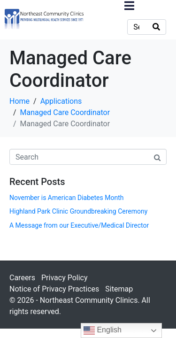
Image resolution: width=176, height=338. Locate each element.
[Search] (156, 27)
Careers (22, 277)
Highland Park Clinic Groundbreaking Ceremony (78, 211)
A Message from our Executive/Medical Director (79, 225)
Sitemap (119, 288)
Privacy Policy (64, 277)
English (103, 330)
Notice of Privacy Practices (54, 288)
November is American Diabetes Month (66, 197)
